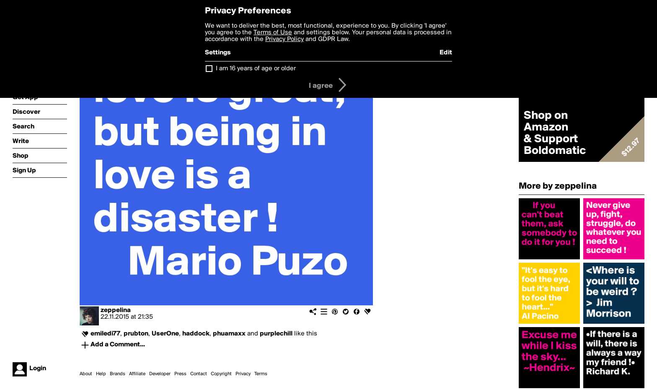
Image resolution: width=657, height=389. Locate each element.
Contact (198, 373)
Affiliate (137, 373)
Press (180, 373)
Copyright (221, 373)
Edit (446, 52)
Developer (160, 373)
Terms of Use (272, 32)
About (86, 373)
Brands (117, 373)
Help (101, 373)
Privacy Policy (284, 39)
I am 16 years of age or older (256, 68)
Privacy (243, 373)
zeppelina (116, 310)
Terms (260, 373)
